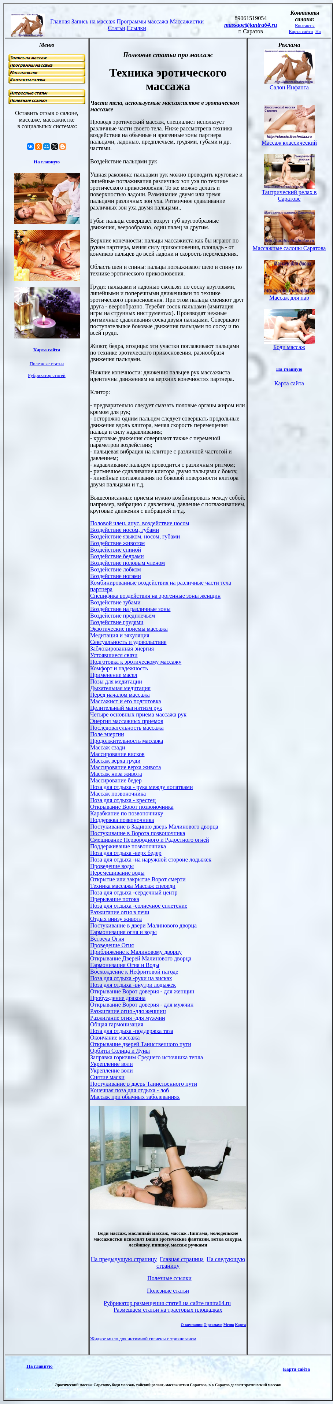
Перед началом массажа (120, 695)
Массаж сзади (107, 747)
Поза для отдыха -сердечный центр (134, 892)
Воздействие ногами (115, 576)
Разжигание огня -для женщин (128, 1011)
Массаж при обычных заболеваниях (135, 1097)
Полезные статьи (168, 1291)
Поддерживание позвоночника (128, 846)
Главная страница (182, 1259)
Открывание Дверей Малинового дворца (140, 958)
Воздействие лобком (115, 569)
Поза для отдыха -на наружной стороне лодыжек (150, 859)
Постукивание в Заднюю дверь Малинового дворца (154, 826)
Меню (228, 1324)
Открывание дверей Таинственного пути (140, 1044)
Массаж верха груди (115, 760)
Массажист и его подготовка (125, 701)
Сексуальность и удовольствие (128, 642)
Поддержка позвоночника (122, 820)
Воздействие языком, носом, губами (135, 536)
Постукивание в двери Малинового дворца (143, 925)
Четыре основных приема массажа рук (138, 714)
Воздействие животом (117, 543)
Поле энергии (107, 734)
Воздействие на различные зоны (130, 609)
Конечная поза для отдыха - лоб (129, 1090)
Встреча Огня (107, 939)
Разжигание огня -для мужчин (127, 1018)
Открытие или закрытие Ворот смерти (138, 879)
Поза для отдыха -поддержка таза (131, 1031)
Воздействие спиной (115, 550)
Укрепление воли (111, 1064)
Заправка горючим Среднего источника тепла (146, 1057)
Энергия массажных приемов (126, 721)
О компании (192, 1324)
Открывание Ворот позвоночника (131, 807)
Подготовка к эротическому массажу (135, 662)
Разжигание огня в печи (119, 912)
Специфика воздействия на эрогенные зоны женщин (155, 596)
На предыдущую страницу (124, 1259)
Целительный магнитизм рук (126, 708)
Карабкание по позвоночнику (126, 813)
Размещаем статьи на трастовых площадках (168, 1310)
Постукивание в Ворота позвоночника (137, 833)
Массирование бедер (116, 780)
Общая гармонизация (116, 1024)
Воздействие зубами (115, 602)
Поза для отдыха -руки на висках (131, 978)
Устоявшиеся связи (113, 655)
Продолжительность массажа (126, 741)
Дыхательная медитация (120, 688)
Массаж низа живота (116, 774)
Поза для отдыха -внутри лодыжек (133, 985)
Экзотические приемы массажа (129, 629)
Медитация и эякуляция (119, 635)
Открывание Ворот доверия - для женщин (142, 991)
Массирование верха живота (125, 767)
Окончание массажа (115, 1037)
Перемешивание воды (117, 873)
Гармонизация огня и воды (123, 932)
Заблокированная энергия (122, 648)
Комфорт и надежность (119, 668)
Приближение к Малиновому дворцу (136, 952)
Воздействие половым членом (127, 563)
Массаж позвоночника (118, 793)
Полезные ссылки (169, 1278)
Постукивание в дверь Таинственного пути (143, 1084)
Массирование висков (117, 754)
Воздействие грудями (116, 622)
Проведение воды (112, 866)
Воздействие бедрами (117, 556)
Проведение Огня (112, 945)
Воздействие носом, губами (124, 530)
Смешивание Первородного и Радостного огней (149, 840)
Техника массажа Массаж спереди (132, 886)
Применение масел (113, 675)
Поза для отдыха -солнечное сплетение (138, 906)
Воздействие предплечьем (122, 615)
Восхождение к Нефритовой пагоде (134, 971)
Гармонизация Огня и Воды (124, 965)
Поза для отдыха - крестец (123, 800)
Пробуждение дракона (117, 998)
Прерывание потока (114, 899)
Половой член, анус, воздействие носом (139, 523)
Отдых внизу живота (116, 919)
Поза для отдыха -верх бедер (126, 853)
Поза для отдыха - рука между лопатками (141, 787)
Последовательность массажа (127, 728)
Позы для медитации (116, 681)
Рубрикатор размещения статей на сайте (167, 1303)
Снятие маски (107, 1077)
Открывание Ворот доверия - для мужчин (141, 1004)
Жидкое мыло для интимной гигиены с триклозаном (143, 1338)
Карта (240, 1324)
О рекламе (213, 1324)
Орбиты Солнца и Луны (120, 1051)
